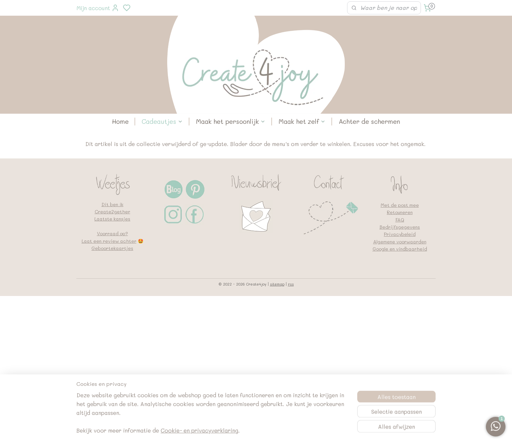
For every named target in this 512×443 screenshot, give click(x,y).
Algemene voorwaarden (399, 241)
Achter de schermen (369, 121)
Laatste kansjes (112, 219)
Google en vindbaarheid (400, 249)
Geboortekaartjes (112, 248)
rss (291, 284)
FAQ (399, 220)
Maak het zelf (302, 121)
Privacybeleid (400, 234)
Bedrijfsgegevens (399, 227)
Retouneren (400, 212)
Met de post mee (400, 205)
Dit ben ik (112, 204)
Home (120, 121)
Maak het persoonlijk (230, 121)
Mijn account (97, 8)
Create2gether (112, 211)
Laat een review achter (109, 241)
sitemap (277, 284)
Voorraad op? (112, 233)
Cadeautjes (162, 121)
